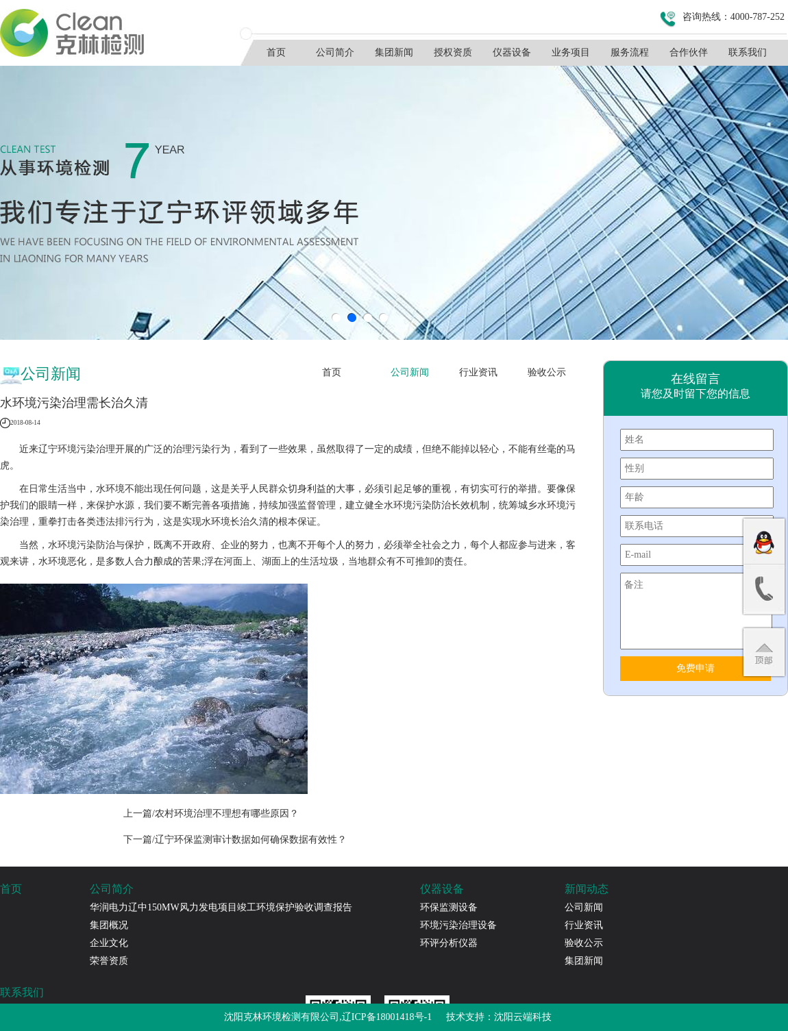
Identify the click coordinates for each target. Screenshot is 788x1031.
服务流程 (630, 52)
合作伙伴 (688, 52)
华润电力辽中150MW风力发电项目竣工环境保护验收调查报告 (221, 907)
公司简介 (335, 52)
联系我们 (747, 52)
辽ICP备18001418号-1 (387, 1017)
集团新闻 (394, 52)
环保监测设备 (449, 907)
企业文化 (109, 943)
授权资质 (453, 52)
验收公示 (547, 372)
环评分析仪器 (449, 943)
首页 (276, 52)
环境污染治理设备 (458, 925)
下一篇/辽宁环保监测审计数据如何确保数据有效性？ (235, 839)
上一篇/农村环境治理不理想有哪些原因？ (211, 813)
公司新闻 (410, 372)
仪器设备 (512, 52)
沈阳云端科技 (523, 1017)
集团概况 (109, 925)
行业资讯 (478, 372)
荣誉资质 (109, 961)
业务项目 (571, 52)
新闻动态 (586, 889)
